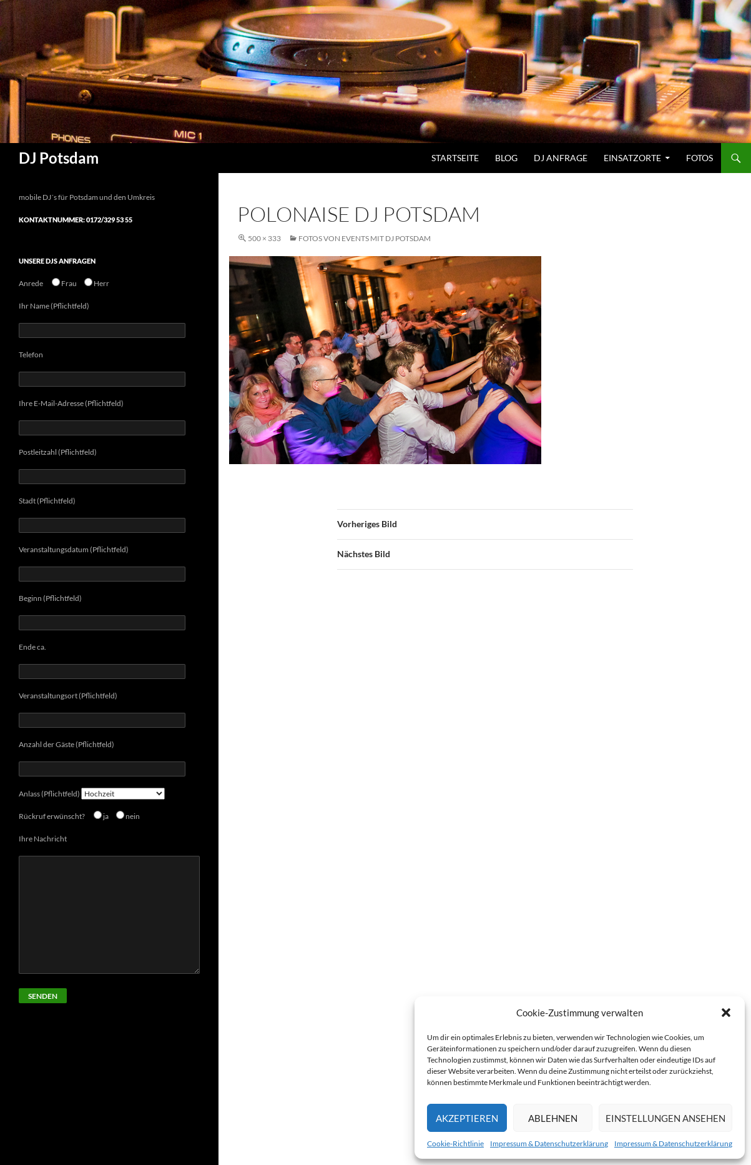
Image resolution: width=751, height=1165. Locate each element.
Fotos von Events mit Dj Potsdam (364, 238)
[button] (726, 1012)
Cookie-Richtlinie (455, 1143)
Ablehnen (552, 1118)
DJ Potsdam (59, 158)
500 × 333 (264, 238)
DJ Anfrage (560, 157)
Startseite (455, 157)
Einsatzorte (632, 157)
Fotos (699, 157)
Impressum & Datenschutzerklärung (549, 1143)
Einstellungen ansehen (665, 1118)
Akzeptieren (467, 1118)
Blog (506, 157)
